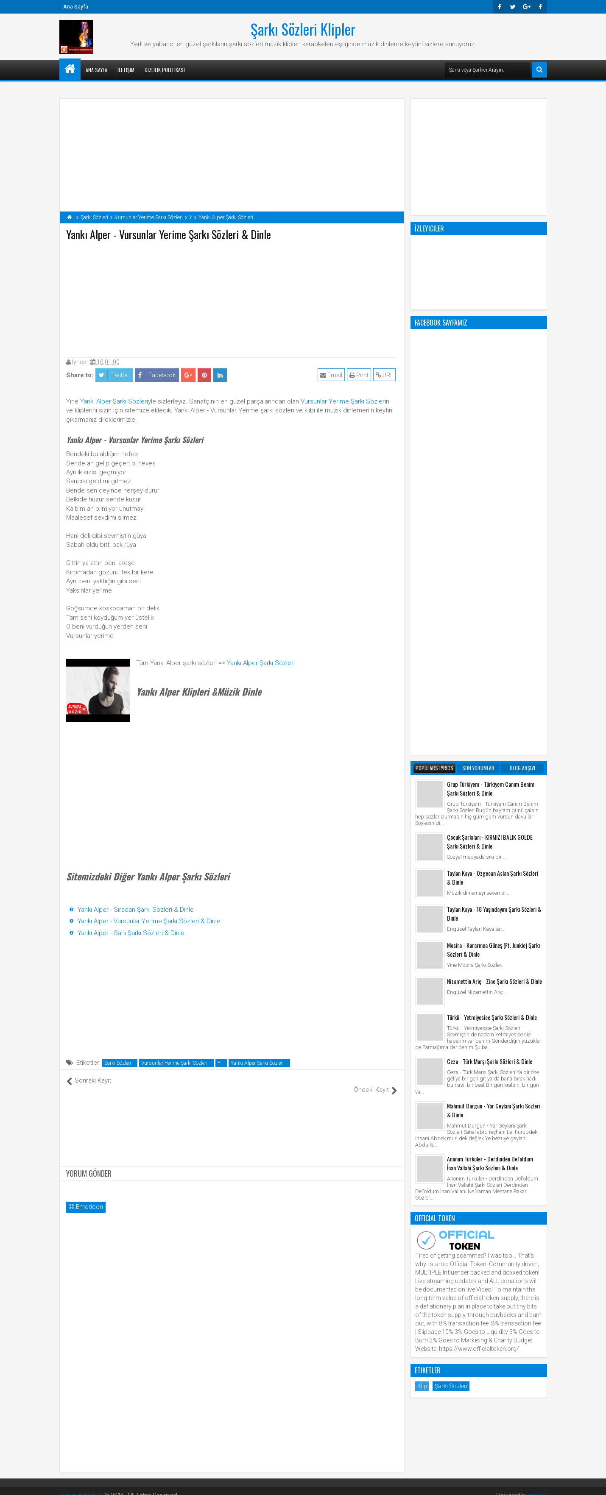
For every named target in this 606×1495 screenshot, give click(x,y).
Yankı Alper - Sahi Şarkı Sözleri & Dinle (131, 933)
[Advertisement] (231, 297)
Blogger (536, 1486)
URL (386, 375)
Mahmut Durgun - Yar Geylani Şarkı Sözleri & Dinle (493, 769)
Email (333, 375)
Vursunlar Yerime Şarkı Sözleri (343, 401)
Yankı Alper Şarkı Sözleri (114, 401)
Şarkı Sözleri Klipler (303, 29)
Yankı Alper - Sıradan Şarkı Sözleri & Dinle (136, 909)
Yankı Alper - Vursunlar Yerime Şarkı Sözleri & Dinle (149, 921)
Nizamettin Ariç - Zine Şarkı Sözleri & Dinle (494, 639)
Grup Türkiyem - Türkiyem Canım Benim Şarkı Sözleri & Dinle (490, 447)
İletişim (125, 69)
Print (360, 375)
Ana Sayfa (75, 6)
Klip (422, 1044)
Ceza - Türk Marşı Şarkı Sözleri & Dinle (489, 719)
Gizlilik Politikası (165, 69)
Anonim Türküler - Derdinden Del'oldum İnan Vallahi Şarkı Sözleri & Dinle (490, 822)
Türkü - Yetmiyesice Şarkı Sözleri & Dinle (492, 675)
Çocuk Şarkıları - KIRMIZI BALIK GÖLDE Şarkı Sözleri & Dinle (490, 500)
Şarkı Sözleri (117, 1063)
